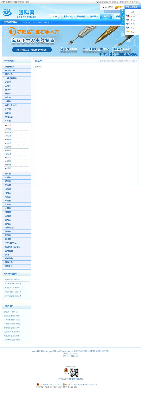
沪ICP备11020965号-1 (70, 354)
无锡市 (8, 165)
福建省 (8, 181)
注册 (27, 2)
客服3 (133, 24)
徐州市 (8, 129)
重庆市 (8, 94)
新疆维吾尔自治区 (12, 247)
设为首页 (125, 2)
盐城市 (8, 143)
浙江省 (8, 174)
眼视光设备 (10, 67)
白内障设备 (10, 70)
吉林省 (8, 113)
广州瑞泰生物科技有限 (12, 320)
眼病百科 (67, 16)
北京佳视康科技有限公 (12, 316)
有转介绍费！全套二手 (13, 292)
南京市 (8, 125)
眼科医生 (94, 16)
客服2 (133, 20)
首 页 (54, 16)
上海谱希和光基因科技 (12, 340)
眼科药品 (9, 258)
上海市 (8, 86)
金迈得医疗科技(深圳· (12, 328)
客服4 (133, 28)
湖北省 (8, 197)
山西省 (8, 101)
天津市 (8, 90)
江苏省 (8, 121)
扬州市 (8, 147)
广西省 (8, 208)
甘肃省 (8, 235)
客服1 (133, 16)
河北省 (8, 97)
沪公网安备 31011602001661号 (49, 384)
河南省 (8, 193)
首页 (112, 61)
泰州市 (8, 150)
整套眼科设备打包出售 (13, 283)
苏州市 (8, 168)
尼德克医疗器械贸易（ (12, 336)
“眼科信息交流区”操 (12, 279)
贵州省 (8, 220)
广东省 (8, 204)
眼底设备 (9, 74)
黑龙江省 (9, 117)
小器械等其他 (11, 78)
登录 (22, 2)
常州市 (8, 161)
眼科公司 (120, 16)
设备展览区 (107, 16)
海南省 (8, 212)
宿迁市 (8, 136)
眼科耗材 (9, 266)
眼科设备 (9, 262)
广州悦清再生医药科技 (12, 324)
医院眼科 (81, 16)
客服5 (133, 32)
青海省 (8, 239)
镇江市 (8, 158)
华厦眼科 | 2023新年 (12, 288)
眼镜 (7, 255)
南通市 (8, 154)
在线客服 (115, 2)
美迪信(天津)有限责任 (12, 332)
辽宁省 (8, 109)
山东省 (8, 189)
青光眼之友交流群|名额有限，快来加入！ (37, 24)
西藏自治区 (10, 228)
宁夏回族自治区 (11, 243)
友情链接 (9, 251)
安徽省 (8, 177)
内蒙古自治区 (11, 105)
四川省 (8, 216)
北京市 (8, 82)
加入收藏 (135, 2)
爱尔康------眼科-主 (11, 312)
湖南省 (8, 201)
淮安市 (8, 140)
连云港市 (9, 132)
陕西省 (8, 231)
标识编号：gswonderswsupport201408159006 (80, 384)
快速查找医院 (103, 2)
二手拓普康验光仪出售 (13, 296)
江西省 (8, 185)
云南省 (8, 224)
